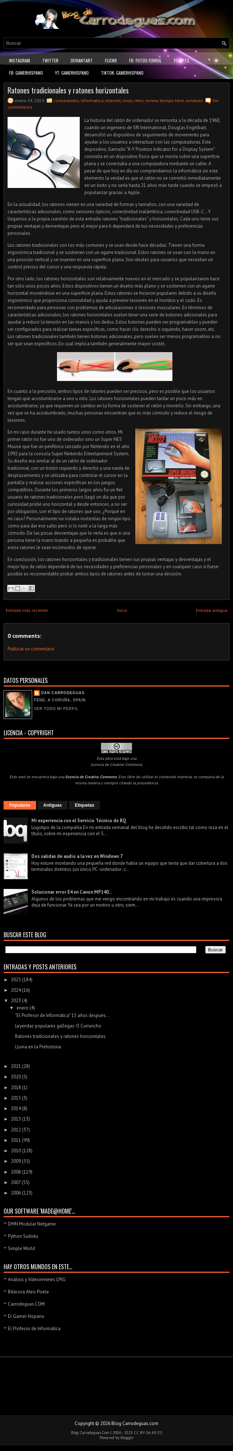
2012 (16, 1130)
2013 (16, 1119)
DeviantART (82, 60)
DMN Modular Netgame (32, 1224)
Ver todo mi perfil (56, 709)
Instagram (19, 60)
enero (23, 1008)
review (151, 100)
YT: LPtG (181, 60)
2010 (16, 1151)
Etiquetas (84, 805)
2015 (16, 1098)
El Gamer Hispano (26, 1316)
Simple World (21, 1248)
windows (194, 100)
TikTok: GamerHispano (122, 73)
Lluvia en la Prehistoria (38, 1047)
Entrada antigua (211, 610)
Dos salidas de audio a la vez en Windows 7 (77, 856)
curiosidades (66, 100)
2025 (16, 980)
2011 (16, 1140)
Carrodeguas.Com (94, 1432)
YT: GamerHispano (72, 73)
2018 (16, 1087)
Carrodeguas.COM (26, 1304)
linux (127, 100)
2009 (16, 1161)
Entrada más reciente (27, 610)
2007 (16, 1182)
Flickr (111, 60)
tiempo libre (172, 100)
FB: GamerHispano (26, 73)
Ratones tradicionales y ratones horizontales (68, 90)
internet (113, 100)
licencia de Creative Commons (116, 764)
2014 (16, 1108)
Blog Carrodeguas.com (134, 1423)
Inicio (122, 610)
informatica (92, 100)
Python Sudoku (23, 1236)
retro (139, 100)
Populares (19, 805)
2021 (16, 1066)
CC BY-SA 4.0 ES (148, 1432)
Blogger (127, 1437)
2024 (16, 990)
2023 (16, 1001)
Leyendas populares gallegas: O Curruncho (58, 1026)
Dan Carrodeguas (62, 693)
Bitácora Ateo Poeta (28, 1292)
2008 (16, 1172)
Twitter (50, 60)
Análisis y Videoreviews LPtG (37, 1279)
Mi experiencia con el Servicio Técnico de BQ (78, 820)
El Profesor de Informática (34, 1328)
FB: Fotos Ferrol (145, 60)
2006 (16, 1193)
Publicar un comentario (31, 649)
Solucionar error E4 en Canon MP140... (71, 892)
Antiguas (52, 805)
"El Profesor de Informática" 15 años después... (62, 1015)
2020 (16, 1077)
